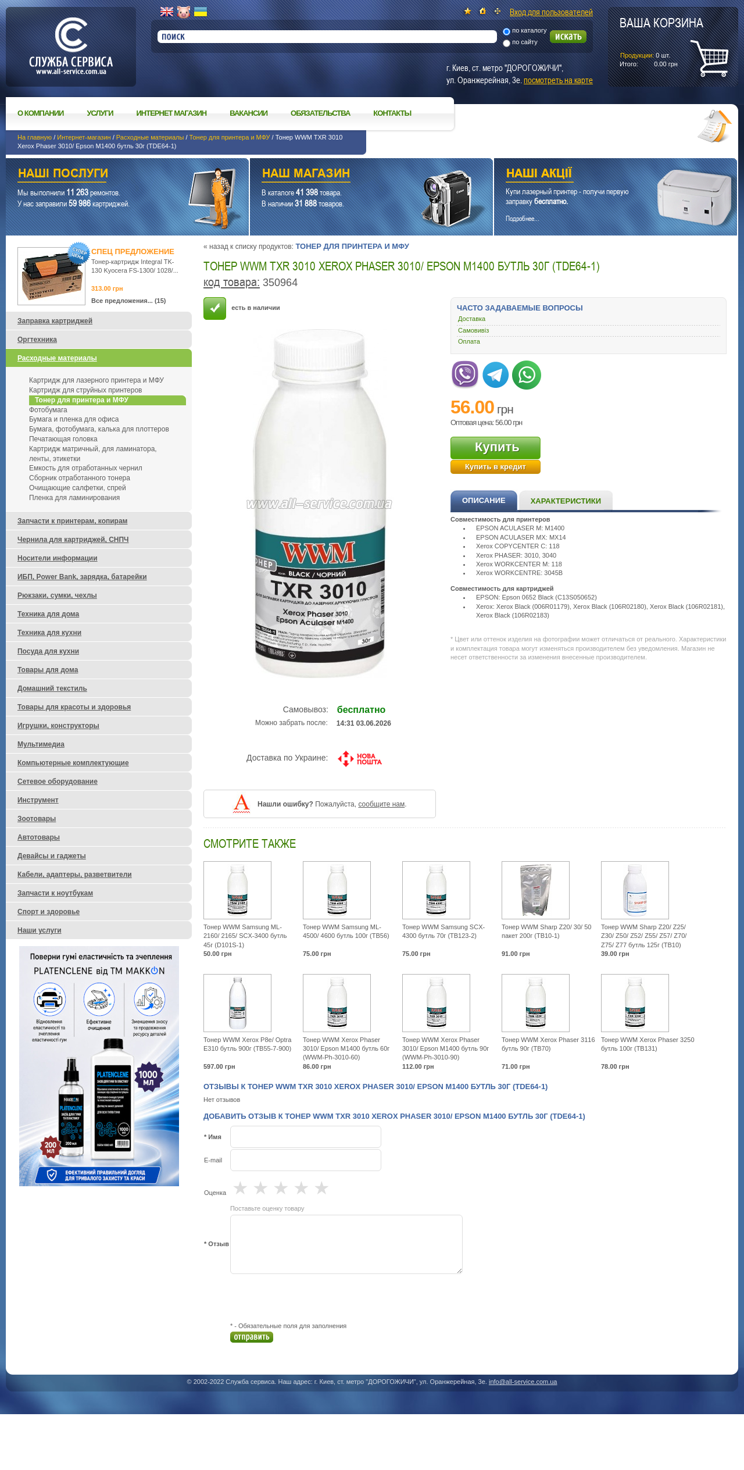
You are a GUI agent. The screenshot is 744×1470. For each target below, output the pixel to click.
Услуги (100, 113)
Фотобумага (48, 410)
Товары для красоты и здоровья (74, 707)
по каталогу (529, 30)
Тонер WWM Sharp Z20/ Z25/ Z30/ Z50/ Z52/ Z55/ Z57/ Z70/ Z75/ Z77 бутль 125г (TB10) (643, 935)
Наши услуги (112, 175)
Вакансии (248, 113)
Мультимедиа (41, 744)
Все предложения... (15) (128, 300)
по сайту (525, 41)
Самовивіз (473, 330)
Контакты (392, 113)
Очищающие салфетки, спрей (77, 488)
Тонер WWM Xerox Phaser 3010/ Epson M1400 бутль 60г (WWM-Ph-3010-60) (346, 1048)
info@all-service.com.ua (523, 1381)
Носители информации (57, 558)
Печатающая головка (63, 439)
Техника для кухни (49, 633)
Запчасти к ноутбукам (55, 893)
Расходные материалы (150, 137)
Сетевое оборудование (57, 781)
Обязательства (320, 113)
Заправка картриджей (54, 321)
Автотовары (38, 837)
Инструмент (38, 800)
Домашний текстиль (52, 688)
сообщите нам (381, 804)
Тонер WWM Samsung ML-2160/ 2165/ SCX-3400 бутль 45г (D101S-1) (245, 935)
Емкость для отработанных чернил (85, 468)
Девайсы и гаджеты (51, 856)
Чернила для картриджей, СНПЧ (73, 540)
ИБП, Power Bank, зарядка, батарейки (82, 577)
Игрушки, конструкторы (58, 726)
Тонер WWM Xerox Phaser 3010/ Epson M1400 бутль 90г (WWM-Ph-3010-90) (445, 1048)
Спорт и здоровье (48, 912)
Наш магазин (351, 175)
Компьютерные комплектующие (73, 763)
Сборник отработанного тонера (79, 478)
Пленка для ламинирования (74, 498)
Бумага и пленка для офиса (74, 419)
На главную (34, 137)
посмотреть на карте (558, 79)
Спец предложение (132, 251)
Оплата (469, 341)
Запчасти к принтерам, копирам (72, 521)
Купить (497, 447)
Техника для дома (48, 614)
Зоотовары (36, 819)
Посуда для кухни (48, 651)
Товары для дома (47, 670)
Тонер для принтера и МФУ (229, 137)
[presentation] (318, 1298)
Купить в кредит (495, 466)
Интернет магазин (172, 113)
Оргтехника (37, 340)
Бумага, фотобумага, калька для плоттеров (99, 429)
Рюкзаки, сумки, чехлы (57, 595)
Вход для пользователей (551, 11)
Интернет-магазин (83, 137)
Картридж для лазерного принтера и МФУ (96, 380)
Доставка (471, 318)
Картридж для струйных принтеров (85, 390)
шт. (661, 41)
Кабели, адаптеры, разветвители (74, 874)
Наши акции (599, 175)
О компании (40, 113)
